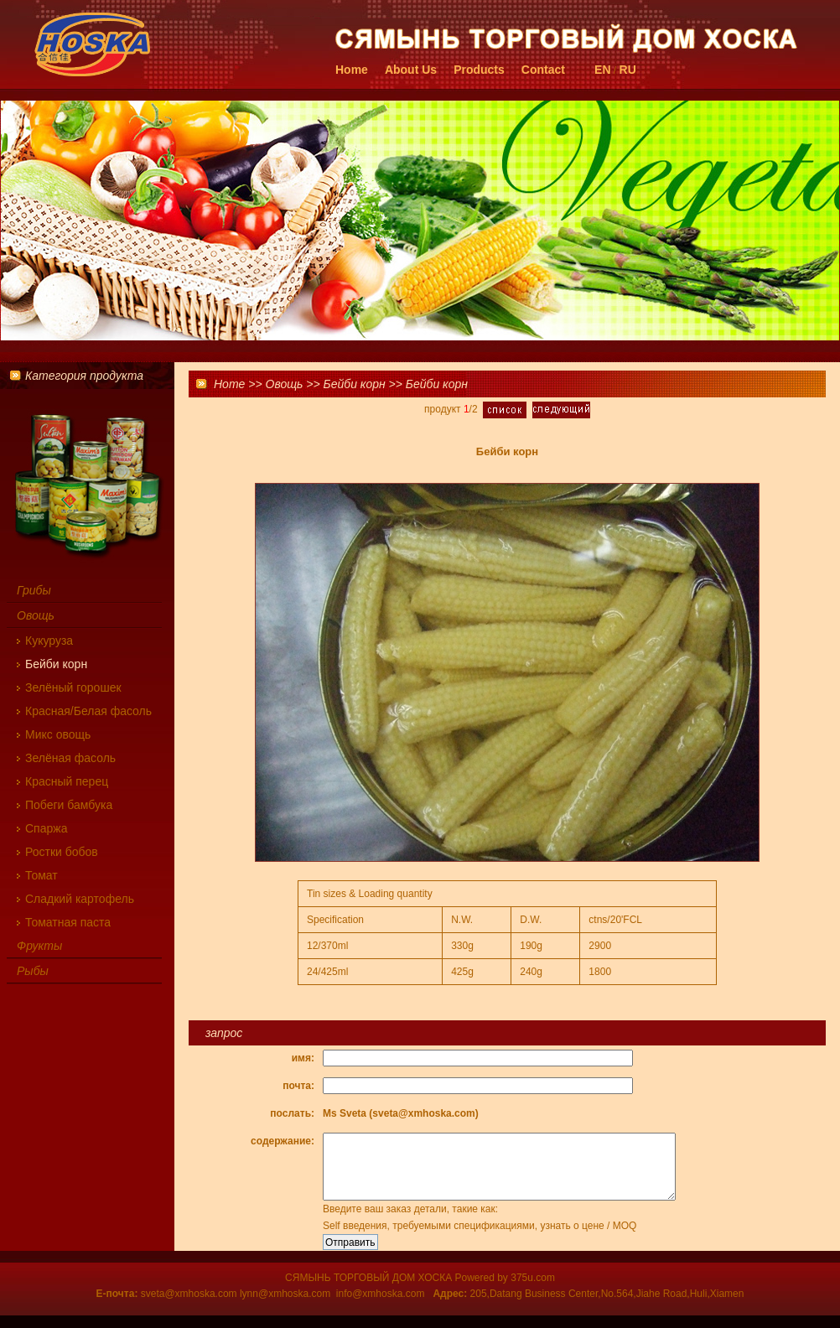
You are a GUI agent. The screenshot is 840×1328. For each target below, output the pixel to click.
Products (479, 69)
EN (602, 69)
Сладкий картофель (79, 898)
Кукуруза (49, 640)
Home (351, 69)
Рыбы (33, 971)
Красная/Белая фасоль (88, 711)
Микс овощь (58, 734)
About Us (411, 69)
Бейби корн (355, 384)
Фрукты (39, 945)
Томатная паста (68, 922)
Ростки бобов (61, 852)
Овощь (284, 384)
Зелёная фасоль (70, 758)
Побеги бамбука (68, 805)
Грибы (34, 590)
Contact (543, 69)
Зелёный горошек (73, 687)
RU (628, 69)
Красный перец (66, 781)
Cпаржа (46, 828)
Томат (41, 875)
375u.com (533, 1290)
